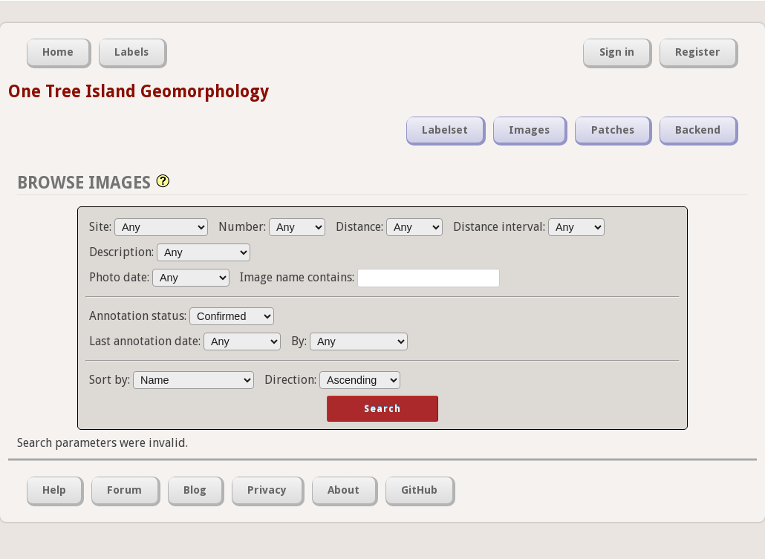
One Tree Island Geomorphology (138, 91)
